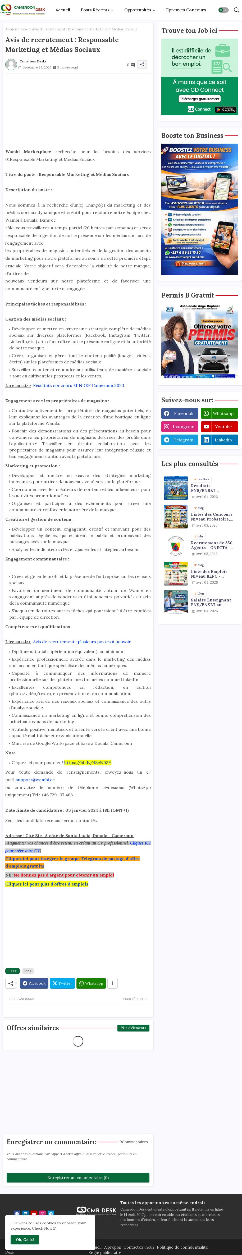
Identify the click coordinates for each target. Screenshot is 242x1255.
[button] (223, 10)
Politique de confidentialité (182, 1247)
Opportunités (137, 9)
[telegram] (51, 1214)
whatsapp (223, 413)
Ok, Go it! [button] (25, 1239)
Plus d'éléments (133, 1028)
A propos (112, 1247)
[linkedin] (25, 1214)
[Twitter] (62, 983)
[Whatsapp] (91, 983)
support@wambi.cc (35, 779)
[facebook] (17, 1214)
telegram (183, 439)
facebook (183, 413)
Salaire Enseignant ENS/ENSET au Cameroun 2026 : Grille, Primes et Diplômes (211, 602)
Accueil (63, 9)
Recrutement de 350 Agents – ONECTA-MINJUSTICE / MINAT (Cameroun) (211, 545)
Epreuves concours (186, 9)
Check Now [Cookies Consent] (42, 1228)
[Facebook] (34, 983)
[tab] (62, 10)
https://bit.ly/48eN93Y (87, 762)
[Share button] (112, 983)
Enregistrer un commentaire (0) (78, 1177)
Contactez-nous (139, 1247)
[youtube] (34, 1214)
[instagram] (42, 1214)
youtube (223, 426)
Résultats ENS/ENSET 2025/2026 (203, 488)
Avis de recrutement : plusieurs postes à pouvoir (82, 641)
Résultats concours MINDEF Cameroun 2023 (78, 385)
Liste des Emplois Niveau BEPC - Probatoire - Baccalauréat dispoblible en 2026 (211, 574)
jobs (24, 29)
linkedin (223, 439)
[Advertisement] (78, 111)
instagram (183, 426)
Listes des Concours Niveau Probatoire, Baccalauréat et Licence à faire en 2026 (211, 517)
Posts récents (95, 9)
